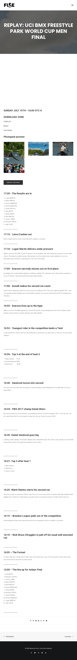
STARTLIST (7, 122)
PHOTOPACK (8, 130)
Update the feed (13, 182)
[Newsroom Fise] (9, 5)
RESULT (6, 126)
